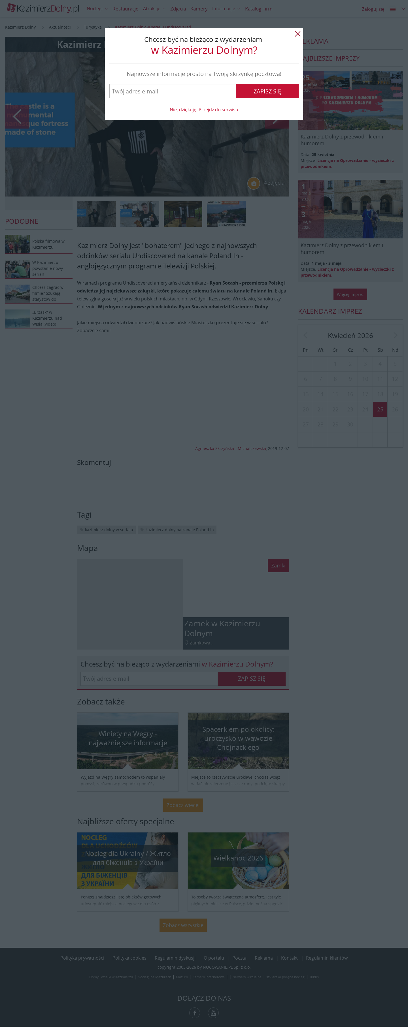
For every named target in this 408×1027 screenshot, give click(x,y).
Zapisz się (267, 91)
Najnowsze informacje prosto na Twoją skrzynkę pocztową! (204, 73)
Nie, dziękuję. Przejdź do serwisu (204, 109)
